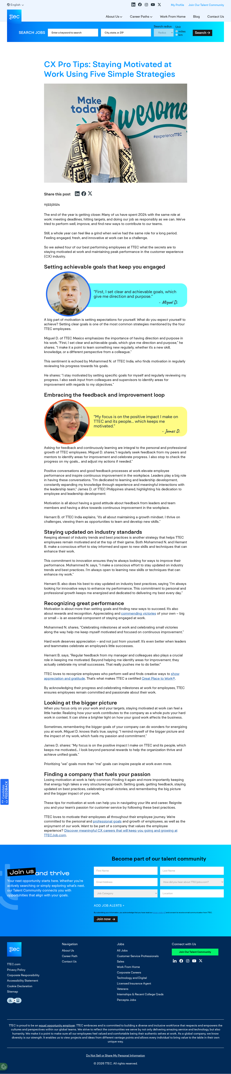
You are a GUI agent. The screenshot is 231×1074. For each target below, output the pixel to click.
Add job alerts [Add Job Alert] (108, 905)
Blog (196, 16)
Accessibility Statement (22, 980)
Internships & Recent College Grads (140, 994)
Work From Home (173, 16)
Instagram (146, 4)
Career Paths (139, 16)
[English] (15, 5)
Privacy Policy (16, 970)
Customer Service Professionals (138, 956)
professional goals (107, 821)
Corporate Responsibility (23, 975)
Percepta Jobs (126, 1000)
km (180, 35)
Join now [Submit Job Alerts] (104, 919)
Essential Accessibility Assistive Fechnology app (14, 1000)
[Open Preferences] (4, 1066)
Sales (120, 961)
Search (200, 32)
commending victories (138, 613)
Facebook (140, 4)
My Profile (177, 5)
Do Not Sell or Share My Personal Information (115, 1055)
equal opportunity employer (57, 1025)
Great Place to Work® (158, 678)
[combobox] (126, 33)
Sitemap (12, 991)
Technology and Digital (132, 978)
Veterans (122, 989)
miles (182, 31)
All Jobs (122, 950)
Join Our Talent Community (206, 5)
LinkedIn (133, 4)
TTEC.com (13, 964)
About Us (112, 16)
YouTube (153, 4)
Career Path (69, 956)
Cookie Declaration (19, 986)
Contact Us (215, 16)
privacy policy (158, 912)
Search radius (163, 26)
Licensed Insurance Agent (134, 983)
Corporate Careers (129, 972)
